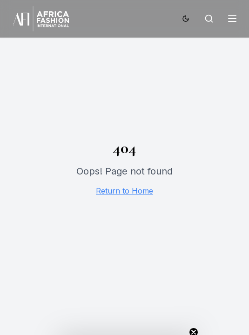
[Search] (209, 18)
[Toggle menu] (232, 18)
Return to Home (124, 190)
